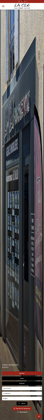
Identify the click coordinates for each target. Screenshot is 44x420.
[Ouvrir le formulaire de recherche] (22, 407)
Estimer (22, 387)
